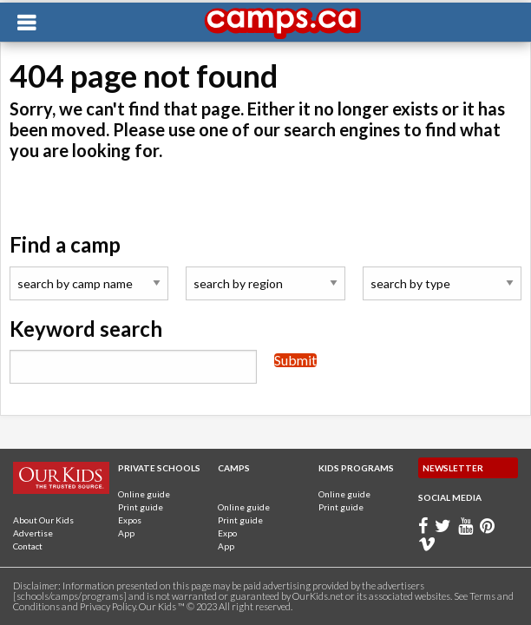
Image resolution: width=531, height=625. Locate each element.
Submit (295, 360)
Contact (28, 546)
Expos (129, 520)
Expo (227, 533)
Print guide (140, 507)
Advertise (33, 533)
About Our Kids (43, 520)
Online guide (144, 494)
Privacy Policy (107, 606)
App (126, 533)
